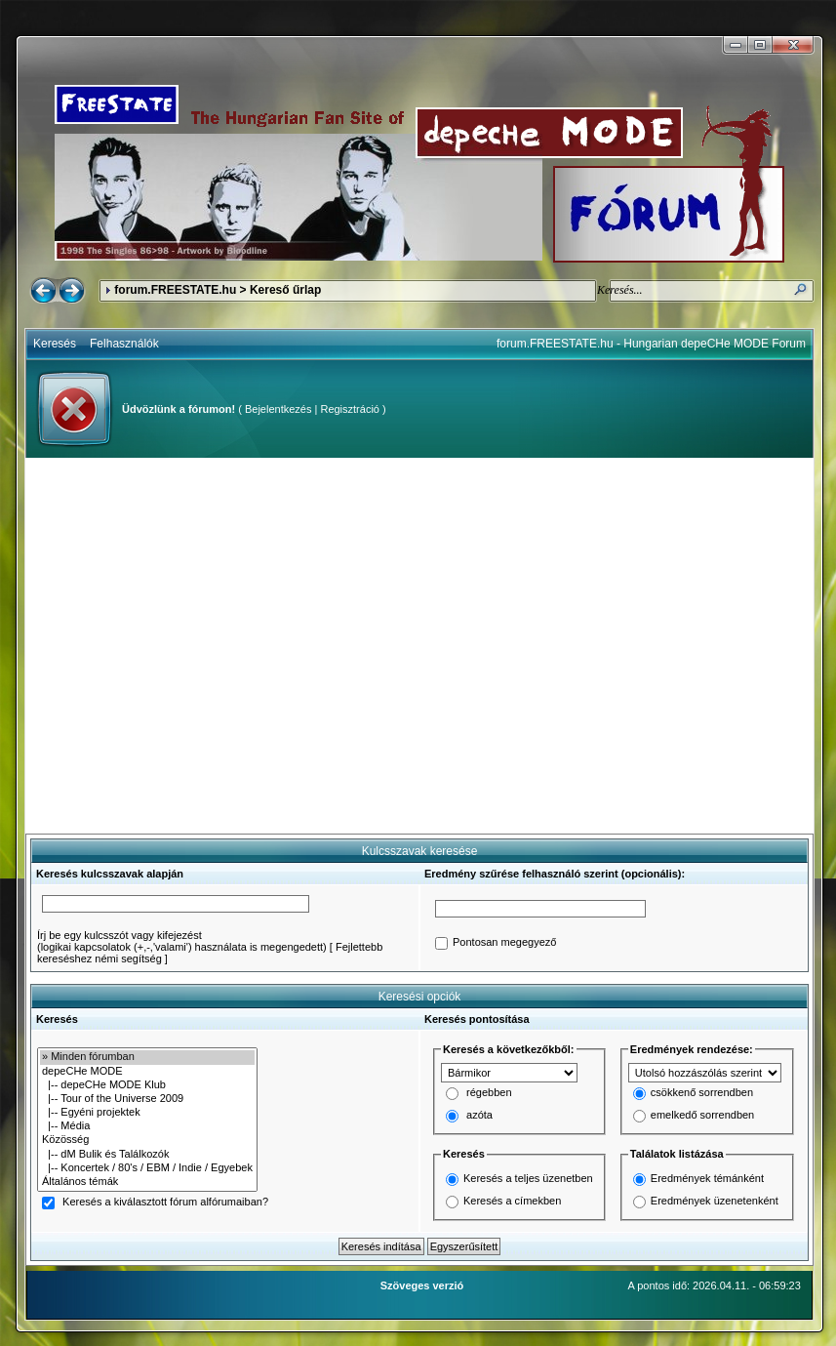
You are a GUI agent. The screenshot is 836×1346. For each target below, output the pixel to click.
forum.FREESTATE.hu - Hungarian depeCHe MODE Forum (651, 343)
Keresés (54, 343)
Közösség (147, 1140)
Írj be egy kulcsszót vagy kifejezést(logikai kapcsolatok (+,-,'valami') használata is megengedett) (182, 941)
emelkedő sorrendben (702, 1116)
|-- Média (147, 1126)
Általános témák (147, 1182)
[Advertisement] (183, 646)
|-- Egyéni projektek (147, 1113)
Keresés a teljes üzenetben (528, 1178)
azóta (479, 1116)
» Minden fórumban (147, 1057)
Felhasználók (124, 343)
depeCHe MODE (147, 1072)
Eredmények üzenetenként (714, 1200)
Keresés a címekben (512, 1200)
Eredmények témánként (707, 1178)
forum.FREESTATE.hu (175, 290)
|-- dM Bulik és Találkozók (147, 1155)
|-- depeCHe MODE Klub (147, 1085)
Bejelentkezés (278, 409)
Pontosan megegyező (504, 943)
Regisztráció (349, 409)
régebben (489, 1093)
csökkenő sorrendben (702, 1093)
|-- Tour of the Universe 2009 (147, 1099)
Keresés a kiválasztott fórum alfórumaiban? (165, 1202)
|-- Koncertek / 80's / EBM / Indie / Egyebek (147, 1168)
